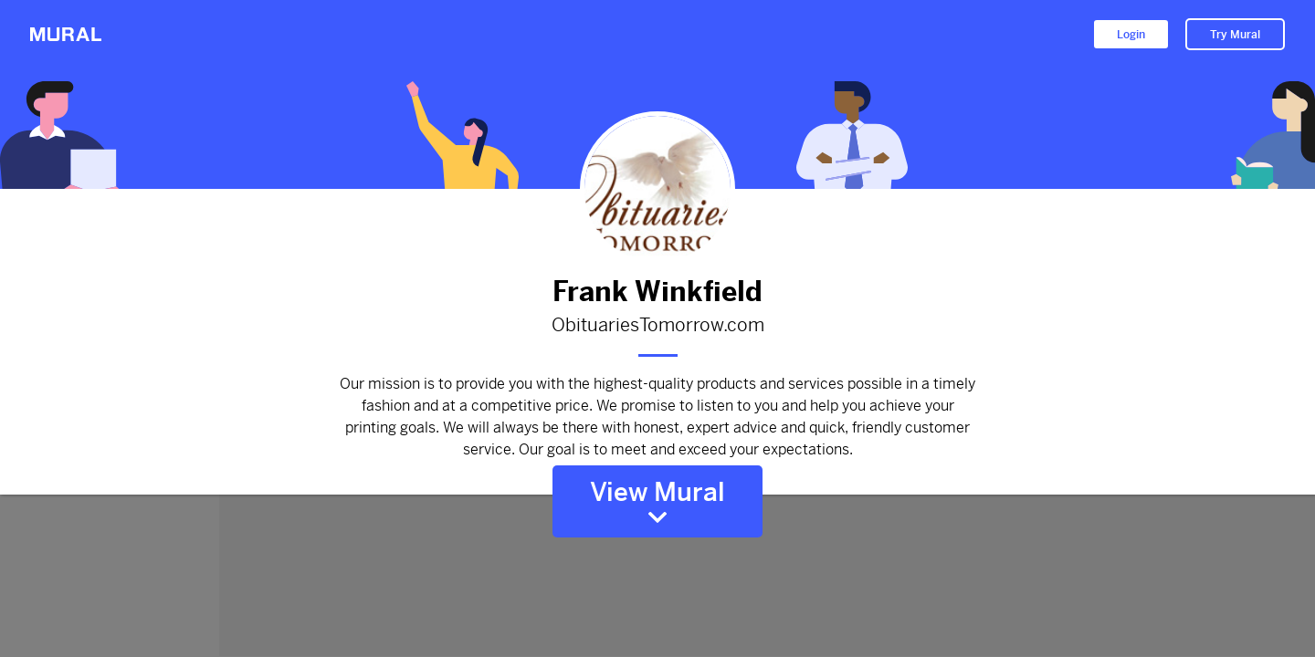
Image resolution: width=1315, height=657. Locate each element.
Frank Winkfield (657, 291)
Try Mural (1235, 34)
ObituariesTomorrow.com (657, 326)
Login (1131, 34)
